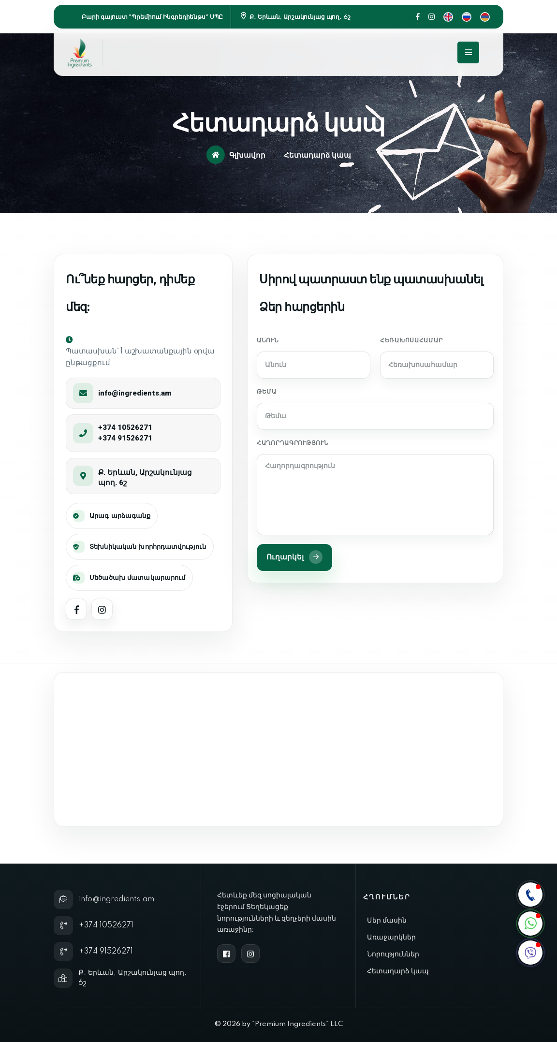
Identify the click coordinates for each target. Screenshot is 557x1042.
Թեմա (267, 392)
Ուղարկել (294, 557)
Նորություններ (393, 954)
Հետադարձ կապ (398, 971)
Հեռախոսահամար (411, 341)
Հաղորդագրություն (293, 443)
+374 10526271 (125, 427)
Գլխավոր (235, 155)
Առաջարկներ (391, 937)
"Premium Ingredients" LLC (297, 1024)
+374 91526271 (125, 438)
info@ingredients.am (134, 393)
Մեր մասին (387, 920)
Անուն (268, 341)
